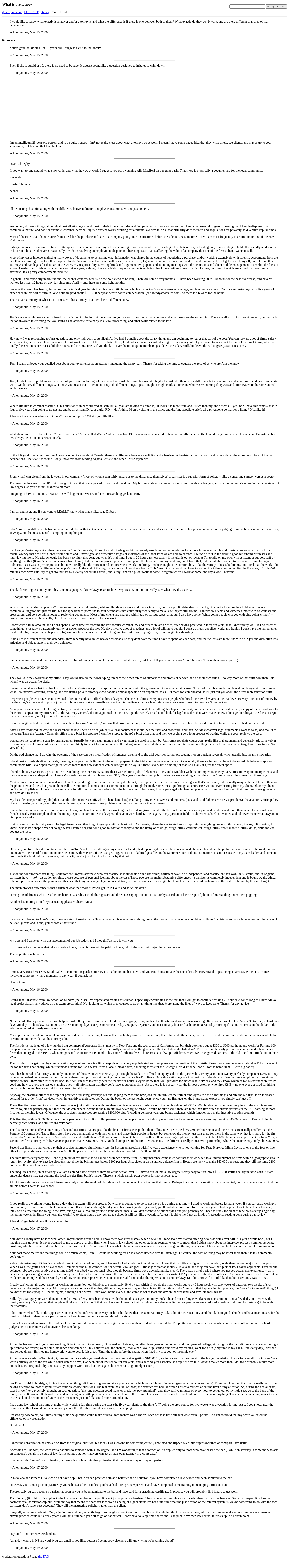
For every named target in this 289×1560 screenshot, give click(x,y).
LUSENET (31, 12)
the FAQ (43, 1556)
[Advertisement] (144, 109)
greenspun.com (12, 12)
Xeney (45, 12)
